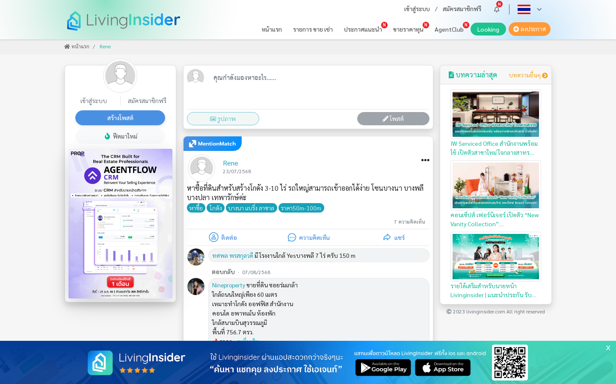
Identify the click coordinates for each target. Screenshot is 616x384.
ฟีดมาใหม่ (120, 136)
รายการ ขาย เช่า (313, 29)
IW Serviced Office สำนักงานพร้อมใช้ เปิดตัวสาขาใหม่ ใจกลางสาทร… (496, 122)
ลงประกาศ (529, 28)
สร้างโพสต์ (120, 117)
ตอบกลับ (223, 271)
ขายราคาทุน (408, 29)
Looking (491, 30)
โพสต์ (393, 118)
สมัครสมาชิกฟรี (462, 8)
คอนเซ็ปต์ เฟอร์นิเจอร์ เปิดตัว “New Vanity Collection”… (496, 193)
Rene (230, 162)
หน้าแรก (272, 29)
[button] (496, 9)
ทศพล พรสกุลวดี (232, 255)
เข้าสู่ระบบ (417, 8)
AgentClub (449, 29)
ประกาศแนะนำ (363, 29)
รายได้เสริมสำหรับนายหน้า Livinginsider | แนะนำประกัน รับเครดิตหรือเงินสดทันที (496, 265)
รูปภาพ (223, 118)
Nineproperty (228, 285)
